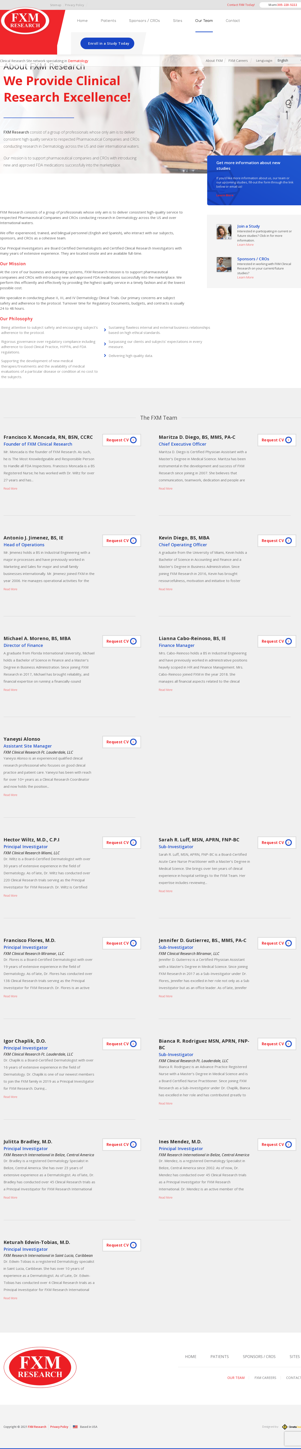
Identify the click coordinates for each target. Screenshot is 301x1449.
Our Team (204, 21)
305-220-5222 (287, 5)
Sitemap (55, 5)
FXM (30, 1427)
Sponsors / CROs (144, 21)
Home (82, 21)
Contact (233, 21)
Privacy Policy (74, 5)
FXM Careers (238, 60)
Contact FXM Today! (241, 5)
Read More (10, 489)
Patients (108, 21)
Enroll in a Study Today (109, 43)
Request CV (118, 440)
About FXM (214, 60)
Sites (177, 21)
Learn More (225, 195)
